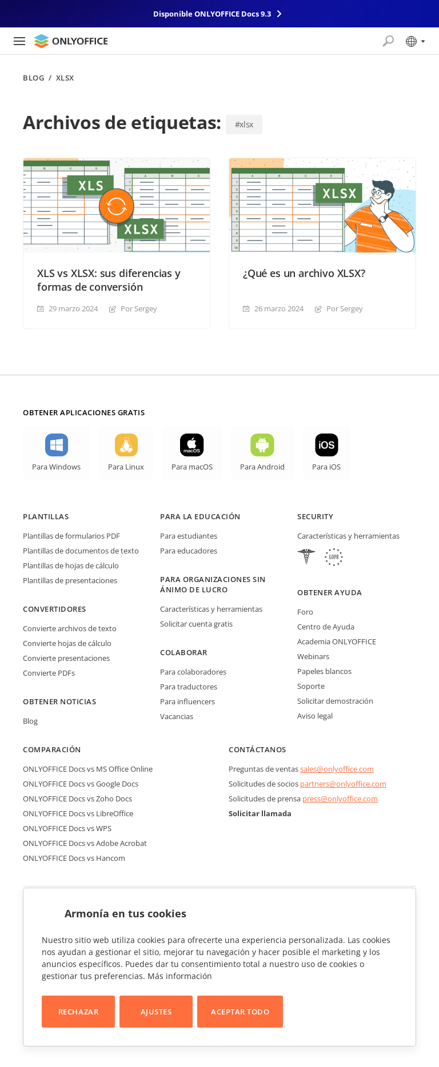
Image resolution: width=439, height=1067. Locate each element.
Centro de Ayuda (325, 626)
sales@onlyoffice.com (337, 769)
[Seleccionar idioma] (414, 41)
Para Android (262, 467)
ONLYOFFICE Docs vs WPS (67, 828)
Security (315, 516)
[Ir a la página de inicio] (70, 41)
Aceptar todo (240, 1011)
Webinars (313, 656)
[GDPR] (334, 558)
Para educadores (188, 550)
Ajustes (156, 1011)
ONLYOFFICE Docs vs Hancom (74, 858)
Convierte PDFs (49, 673)
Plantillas (46, 516)
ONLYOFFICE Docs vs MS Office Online (88, 769)
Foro (305, 612)
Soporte (311, 686)
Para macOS (192, 467)
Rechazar (78, 1011)
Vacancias (176, 716)
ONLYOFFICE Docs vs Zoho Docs (77, 798)
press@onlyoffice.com (340, 798)
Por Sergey (139, 308)
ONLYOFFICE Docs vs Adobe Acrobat (85, 843)
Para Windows (56, 467)
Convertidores (54, 609)
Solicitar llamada (260, 813)
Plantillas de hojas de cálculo (71, 565)
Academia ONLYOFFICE (336, 641)
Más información (179, 975)
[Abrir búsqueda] (388, 41)
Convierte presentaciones (66, 658)
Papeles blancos (324, 671)
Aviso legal (315, 716)
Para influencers (187, 701)
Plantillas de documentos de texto (81, 550)
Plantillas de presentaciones (70, 580)
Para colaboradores (193, 672)
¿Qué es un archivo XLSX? (304, 273)
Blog (33, 78)
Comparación (52, 749)
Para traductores (188, 686)
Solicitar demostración (335, 701)
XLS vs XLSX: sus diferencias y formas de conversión (109, 280)
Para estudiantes (188, 536)
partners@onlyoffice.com (343, 784)
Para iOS (326, 467)
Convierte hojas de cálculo (67, 643)
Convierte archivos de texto (70, 628)
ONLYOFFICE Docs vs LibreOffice (78, 813)
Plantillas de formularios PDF (71, 536)
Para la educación (200, 516)
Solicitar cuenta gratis (196, 624)
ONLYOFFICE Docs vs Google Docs (80, 784)
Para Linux (126, 467)
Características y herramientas (211, 609)
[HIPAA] (306, 558)
